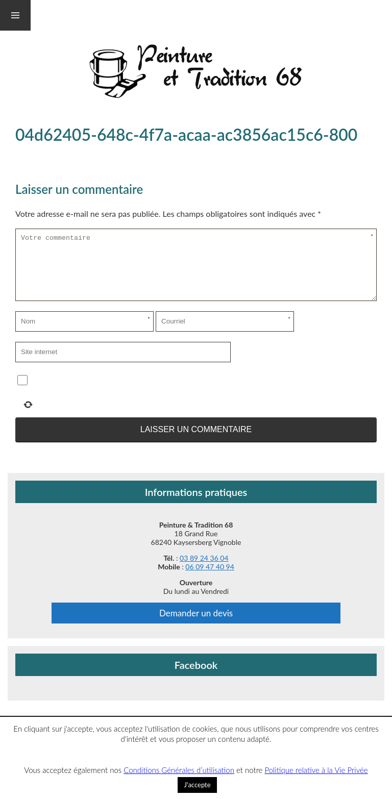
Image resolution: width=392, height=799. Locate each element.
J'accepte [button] (197, 785)
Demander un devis (196, 625)
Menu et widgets (15, 15)
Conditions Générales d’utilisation (179, 770)
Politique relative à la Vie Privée (316, 770)
